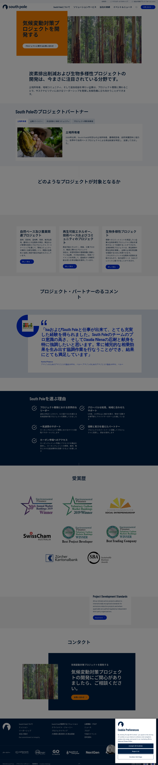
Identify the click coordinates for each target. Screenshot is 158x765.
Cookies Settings (135, 757)
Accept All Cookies (136, 746)
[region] (135, 741)
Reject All (135, 751)
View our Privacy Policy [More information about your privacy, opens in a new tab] (125, 741)
